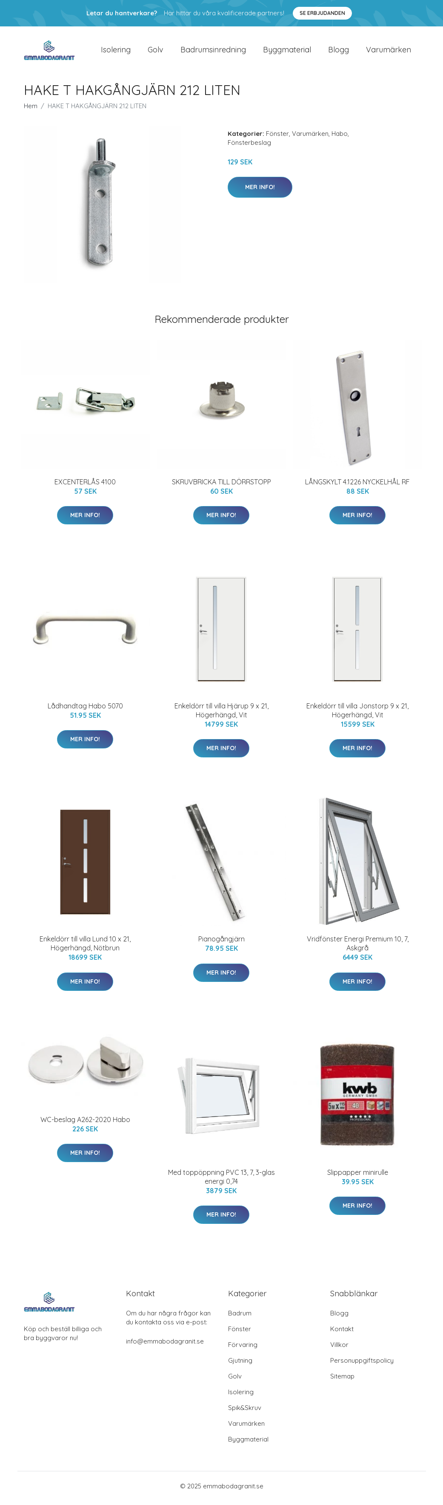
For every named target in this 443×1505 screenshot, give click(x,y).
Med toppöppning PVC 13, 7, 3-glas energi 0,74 (221, 1181)
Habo (340, 138)
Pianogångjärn (221, 943)
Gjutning (240, 1365)
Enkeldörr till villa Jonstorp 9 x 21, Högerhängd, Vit (357, 714)
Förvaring (242, 1349)
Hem (30, 110)
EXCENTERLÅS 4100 (85, 486)
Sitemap (342, 1380)
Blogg (338, 52)
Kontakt (342, 1333)
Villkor (339, 1349)
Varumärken (388, 52)
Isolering (116, 52)
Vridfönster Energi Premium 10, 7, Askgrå (358, 948)
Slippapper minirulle (357, 1176)
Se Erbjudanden (322, 13)
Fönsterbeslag (249, 147)
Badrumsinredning (213, 52)
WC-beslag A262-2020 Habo (85, 1123)
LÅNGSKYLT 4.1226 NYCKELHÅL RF (357, 486)
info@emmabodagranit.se (165, 1345)
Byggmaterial (287, 52)
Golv (155, 52)
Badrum (240, 1317)
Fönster (277, 138)
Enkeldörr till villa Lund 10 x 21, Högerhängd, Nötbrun (85, 948)
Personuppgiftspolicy (362, 1365)
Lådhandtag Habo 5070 (85, 710)
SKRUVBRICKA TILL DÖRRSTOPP (221, 486)
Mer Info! (260, 191)
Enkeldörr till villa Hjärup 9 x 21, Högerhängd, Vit (221, 714)
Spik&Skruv (244, 1412)
